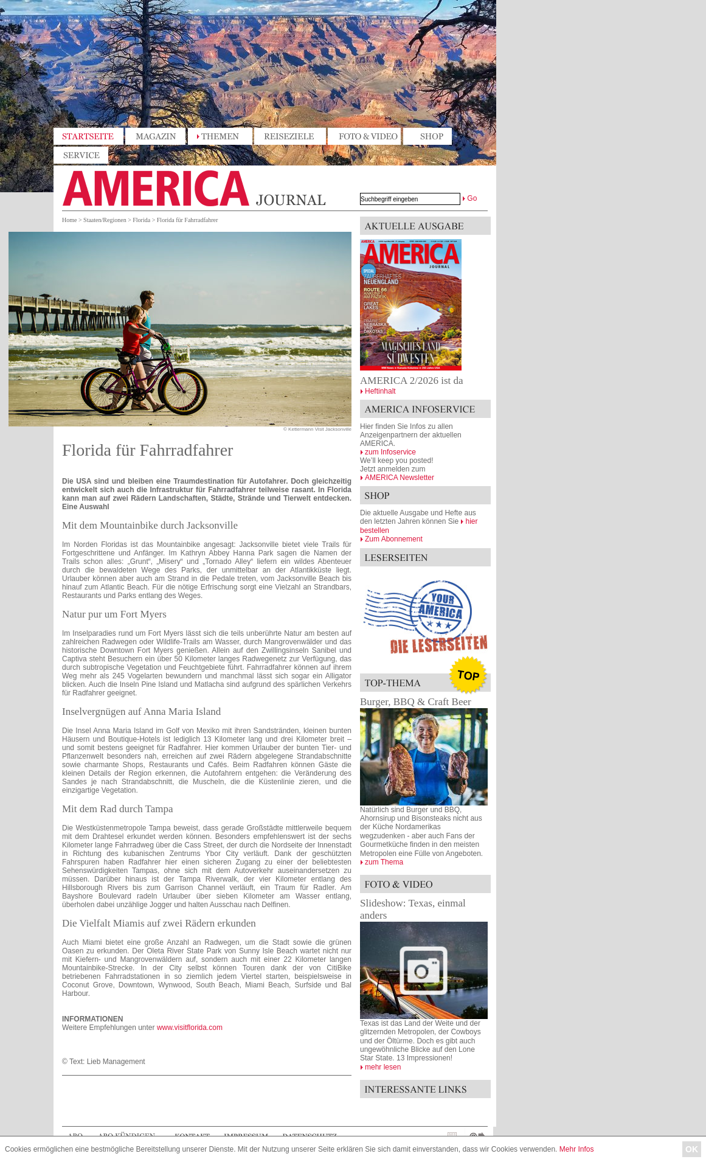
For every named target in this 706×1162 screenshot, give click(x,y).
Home (69, 220)
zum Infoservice (390, 452)
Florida (141, 220)
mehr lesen (383, 1067)
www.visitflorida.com (190, 1027)
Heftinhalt (380, 391)
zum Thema (384, 862)
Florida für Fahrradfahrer (187, 220)
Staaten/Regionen (104, 220)
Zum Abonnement (394, 539)
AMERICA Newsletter (399, 477)
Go (472, 198)
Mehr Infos (576, 1149)
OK (691, 1149)
